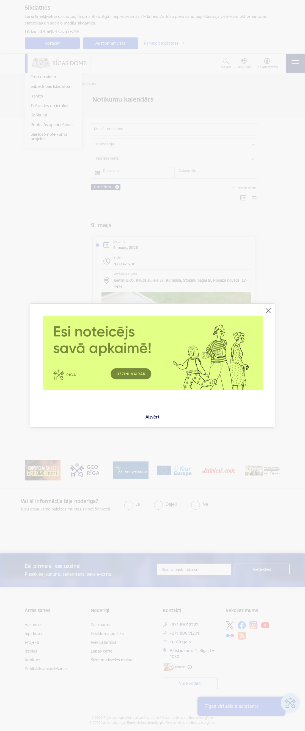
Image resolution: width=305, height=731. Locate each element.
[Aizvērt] (268, 310)
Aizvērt (152, 417)
